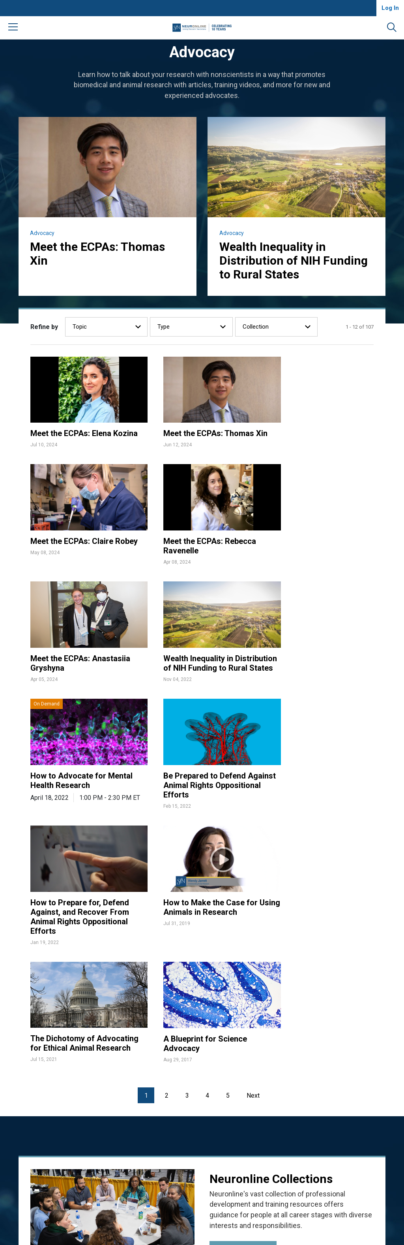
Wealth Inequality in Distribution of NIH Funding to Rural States (294, 260)
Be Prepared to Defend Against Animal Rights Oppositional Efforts (191, 665)
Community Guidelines (205, 1127)
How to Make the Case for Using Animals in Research (78, 788)
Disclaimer (281, 1097)
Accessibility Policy (292, 1087)
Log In (390, 7)
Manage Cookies (289, 1117)
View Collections (240, 1004)
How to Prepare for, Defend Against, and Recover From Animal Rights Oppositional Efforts (319, 669)
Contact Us (191, 1107)
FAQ (181, 1097)
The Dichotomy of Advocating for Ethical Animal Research (190, 793)
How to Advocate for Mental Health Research (81, 659)
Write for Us (192, 1117)
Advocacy (42, 233)
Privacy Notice (286, 1107)
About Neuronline (198, 1087)
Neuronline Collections (271, 933)
